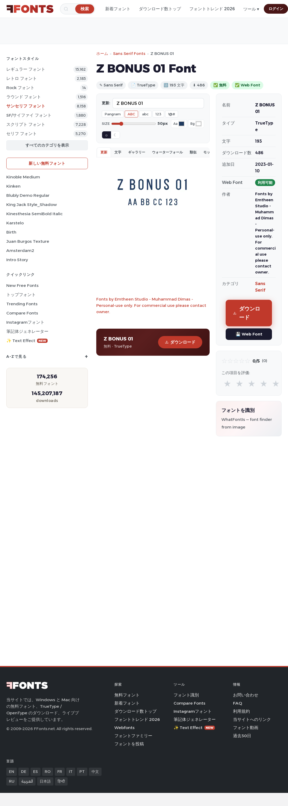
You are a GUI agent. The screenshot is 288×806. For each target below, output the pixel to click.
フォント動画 (245, 727)
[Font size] (133, 124)
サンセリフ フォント (25, 106)
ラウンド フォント (23, 96)
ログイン (276, 8)
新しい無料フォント (47, 163)
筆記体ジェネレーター (27, 331)
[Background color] (198, 124)
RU (11, 781)
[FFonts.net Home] (30, 9)
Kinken (13, 186)
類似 (193, 152)
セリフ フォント (21, 133)
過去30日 (242, 735)
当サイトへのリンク (252, 719)
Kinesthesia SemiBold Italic (34, 213)
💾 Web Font (249, 334)
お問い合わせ (245, 695)
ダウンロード (180, 342)
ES (35, 771)
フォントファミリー (133, 735)
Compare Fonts (22, 313)
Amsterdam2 (20, 250)
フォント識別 (186, 695)
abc (145, 114)
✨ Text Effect (27, 340)
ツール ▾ (251, 9)
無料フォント (127, 695)
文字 (117, 152)
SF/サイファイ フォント (29, 115)
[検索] (84, 8)
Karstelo (15, 222)
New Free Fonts (22, 285)
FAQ (237, 703)
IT (71, 771)
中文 (95, 771)
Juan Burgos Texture (27, 241)
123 (158, 114)
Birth (11, 232)
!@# (171, 114)
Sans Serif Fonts (129, 53)
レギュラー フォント (25, 69)
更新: (106, 103)
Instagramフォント (25, 322)
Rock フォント (20, 87)
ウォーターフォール (167, 152)
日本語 (45, 781)
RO (47, 771)
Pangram (113, 114)
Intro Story (17, 259)
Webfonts (124, 727)
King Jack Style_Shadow (31, 204)
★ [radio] (227, 383)
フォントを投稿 (129, 743)
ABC (131, 114)
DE (23, 771)
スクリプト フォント (25, 124)
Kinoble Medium (23, 176)
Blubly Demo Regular (27, 195)
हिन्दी (61, 781)
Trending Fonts (22, 303)
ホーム (102, 53)
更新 (103, 152)
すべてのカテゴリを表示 (47, 145)
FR (59, 771)
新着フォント (117, 8)
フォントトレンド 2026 (212, 8)
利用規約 (241, 711)
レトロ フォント (21, 78)
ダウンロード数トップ (160, 8)
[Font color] (181, 124)
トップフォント (21, 294)
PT (82, 771)
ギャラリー (136, 152)
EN (11, 771)
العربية (27, 781)
